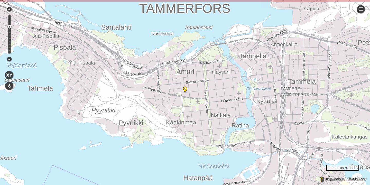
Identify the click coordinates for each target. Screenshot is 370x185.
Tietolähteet (356, 179)
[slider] (9, 27)
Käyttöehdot (335, 179)
